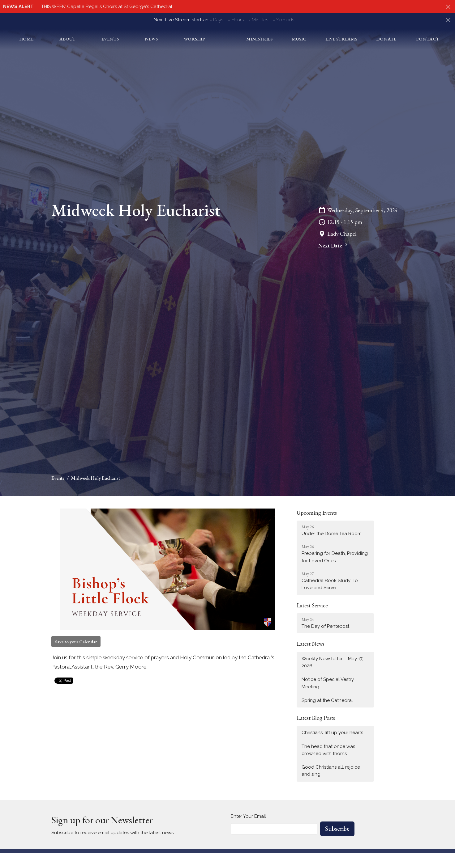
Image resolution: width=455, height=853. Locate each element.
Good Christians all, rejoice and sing (331, 770)
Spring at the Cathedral (327, 700)
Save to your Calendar (76, 641)
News (145, 39)
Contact (428, 39)
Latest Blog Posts (316, 717)
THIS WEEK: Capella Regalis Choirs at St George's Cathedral (106, 6)
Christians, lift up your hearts (332, 732)
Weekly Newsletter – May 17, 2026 (332, 662)
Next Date (333, 245)
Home (25, 39)
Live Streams (346, 39)
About (65, 39)
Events (105, 39)
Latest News (310, 643)
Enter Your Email (248, 816)
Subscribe (337, 829)
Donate (389, 39)
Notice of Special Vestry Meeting (328, 683)
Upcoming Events (317, 512)
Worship (186, 39)
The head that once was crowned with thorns (328, 750)
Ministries (268, 39)
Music (305, 39)
